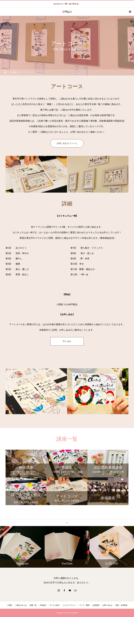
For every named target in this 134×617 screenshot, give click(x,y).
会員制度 (96, 605)
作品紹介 (43, 605)
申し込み (67, 341)
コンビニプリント (69, 605)
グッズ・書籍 (84, 605)
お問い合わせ (107, 605)
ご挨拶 (9, 605)
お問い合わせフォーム (67, 143)
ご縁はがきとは (21, 605)
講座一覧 (33, 605)
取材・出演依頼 (121, 605)
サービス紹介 (55, 605)
